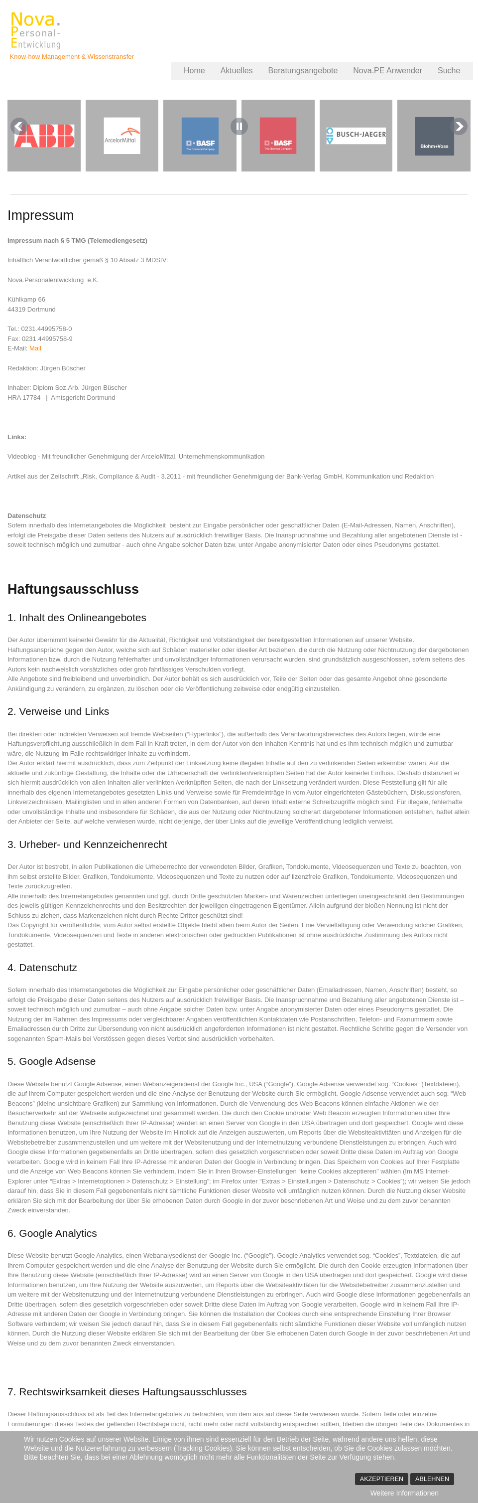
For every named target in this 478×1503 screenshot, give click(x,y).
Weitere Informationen (404, 1493)
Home (194, 70)
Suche (449, 70)
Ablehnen (432, 1479)
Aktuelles (237, 70)
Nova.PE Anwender (387, 70)
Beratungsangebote (303, 70)
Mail (35, 348)
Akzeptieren (381, 1479)
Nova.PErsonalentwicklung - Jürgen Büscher (37, 31)
